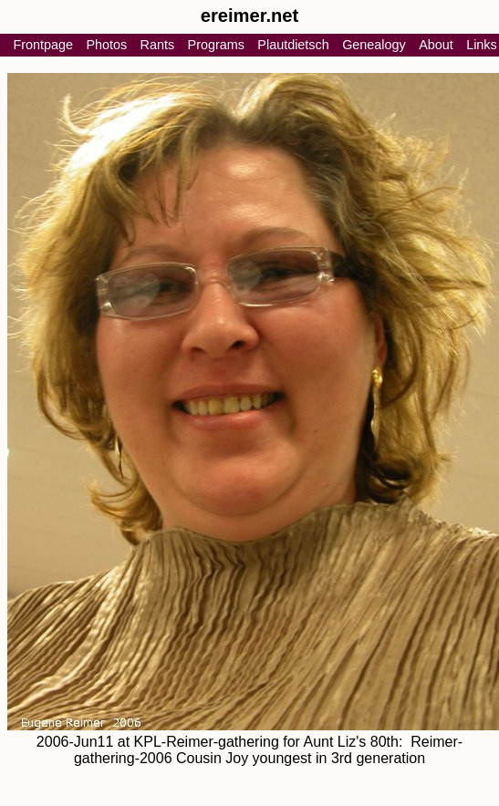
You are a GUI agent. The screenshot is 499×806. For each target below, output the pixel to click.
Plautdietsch (292, 44)
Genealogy (374, 44)
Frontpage (43, 44)
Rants (157, 44)
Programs (216, 44)
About (436, 44)
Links (481, 44)
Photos (106, 44)
